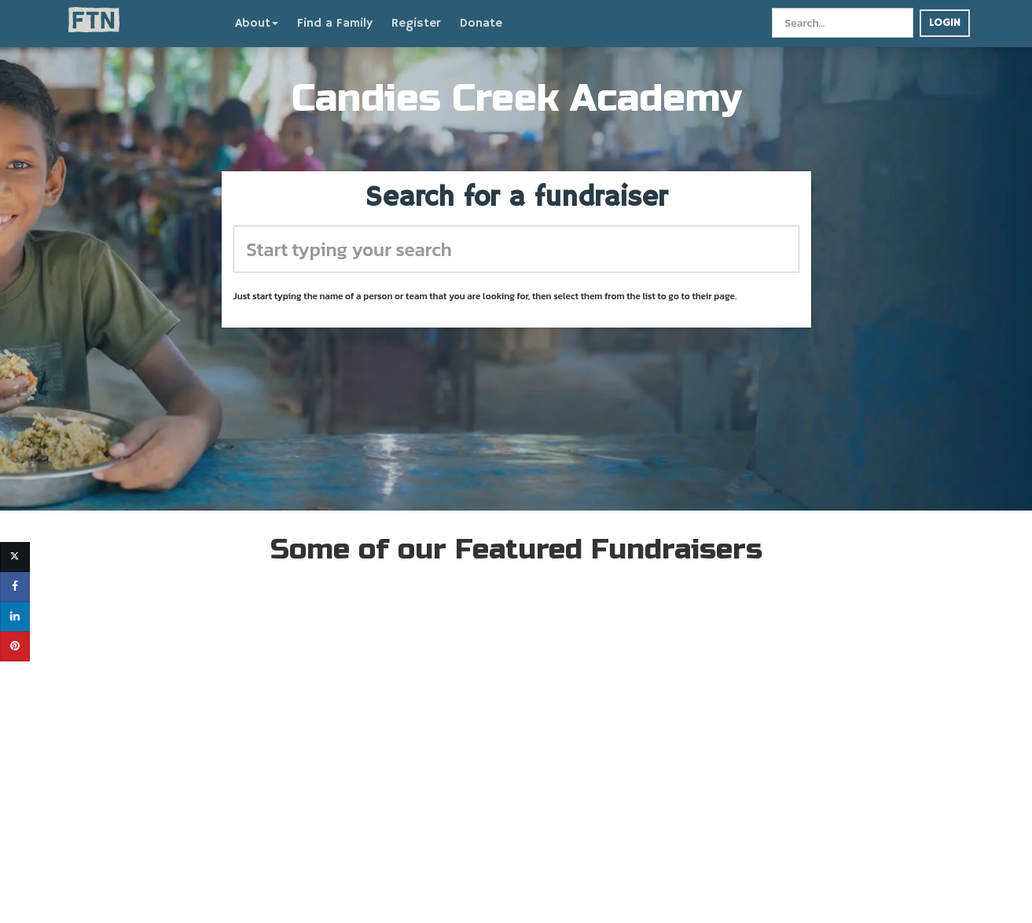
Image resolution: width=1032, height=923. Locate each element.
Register (416, 23)
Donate (481, 23)
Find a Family (335, 23)
